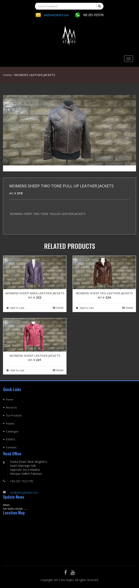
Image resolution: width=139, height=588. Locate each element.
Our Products (14, 415)
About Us (11, 407)
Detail (58, 307)
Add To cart (15, 308)
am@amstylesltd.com (56, 15)
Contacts (11, 447)
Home (7, 75)
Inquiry (10, 423)
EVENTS (10, 439)
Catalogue (12, 431)
